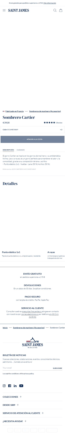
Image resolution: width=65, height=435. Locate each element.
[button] (53, 122)
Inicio (5, 328)
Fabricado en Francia (13, 111)
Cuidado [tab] (21, 150)
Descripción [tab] (8, 150)
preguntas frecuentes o (32, 311)
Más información (50, 3)
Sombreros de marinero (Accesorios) (45, 111)
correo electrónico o (30, 314)
